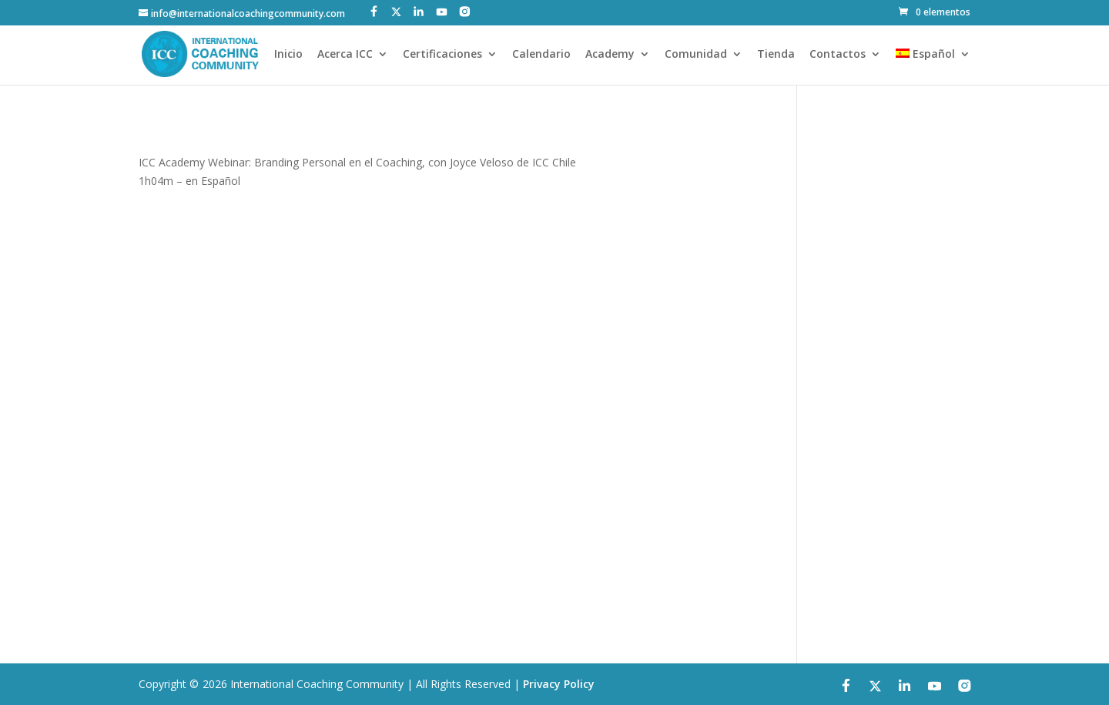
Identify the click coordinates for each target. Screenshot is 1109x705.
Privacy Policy (559, 683)
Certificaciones (442, 55)
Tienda (776, 55)
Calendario (541, 55)
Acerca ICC (345, 55)
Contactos (837, 55)
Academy (610, 55)
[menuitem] (933, 67)
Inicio (288, 55)
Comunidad (696, 55)
